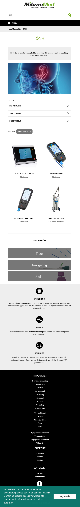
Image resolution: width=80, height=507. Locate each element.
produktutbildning (25, 303)
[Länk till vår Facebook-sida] (40, 483)
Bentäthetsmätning (40, 381)
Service (40, 457)
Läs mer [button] (8, 503)
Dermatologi (40, 384)
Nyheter (40, 473)
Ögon (40, 423)
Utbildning (40, 453)
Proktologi (40, 405)
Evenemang (40, 476)
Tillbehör (40, 443)
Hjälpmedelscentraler (40, 433)
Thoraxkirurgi (40, 413)
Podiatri (40, 401)
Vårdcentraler (40, 436)
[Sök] (70, 15)
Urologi (40, 416)
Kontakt (40, 460)
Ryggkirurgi (40, 408)
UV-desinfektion (40, 420)
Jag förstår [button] (65, 496)
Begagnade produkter (40, 440)
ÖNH (40, 427)
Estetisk (40, 388)
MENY (12, 23)
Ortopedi (40, 398)
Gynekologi (40, 391)
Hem (10, 29)
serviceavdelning (36, 332)
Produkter (17, 29)
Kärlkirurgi (40, 395)
